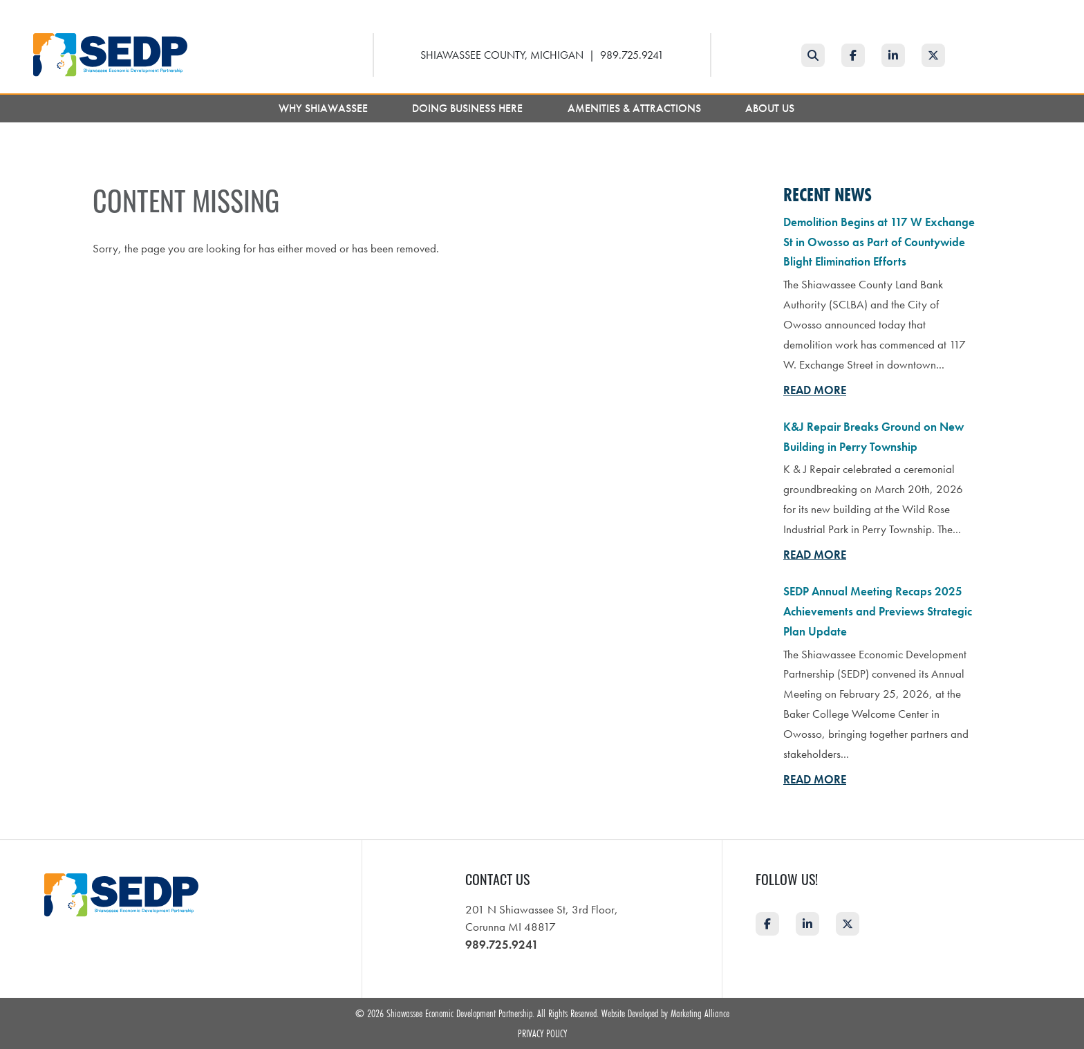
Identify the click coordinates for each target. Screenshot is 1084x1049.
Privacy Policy (542, 1033)
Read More (814, 390)
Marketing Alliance (700, 1013)
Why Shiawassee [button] (325, 108)
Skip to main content (0, 11)
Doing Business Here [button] (468, 108)
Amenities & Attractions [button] (636, 108)
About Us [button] (771, 108)
